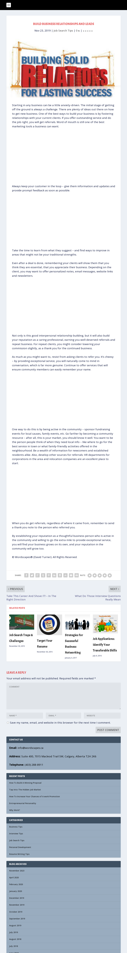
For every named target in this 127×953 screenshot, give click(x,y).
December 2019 (16, 898)
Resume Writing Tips (19, 854)
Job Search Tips (63, 30)
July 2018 (13, 946)
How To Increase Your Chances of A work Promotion (34, 796)
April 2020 (14, 877)
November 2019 (16, 904)
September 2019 (17, 918)
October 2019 (15, 911)
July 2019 (13, 932)
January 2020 (15, 891)
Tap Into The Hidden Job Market (25, 789)
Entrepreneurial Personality (22, 803)
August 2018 (15, 939)
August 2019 (15, 925)
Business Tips (15, 826)
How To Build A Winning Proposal (25, 782)
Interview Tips (16, 833)
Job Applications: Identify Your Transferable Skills (105, 645)
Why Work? (14, 810)
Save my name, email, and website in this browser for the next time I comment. (60, 722)
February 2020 (16, 884)
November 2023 (16, 870)
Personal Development (20, 847)
